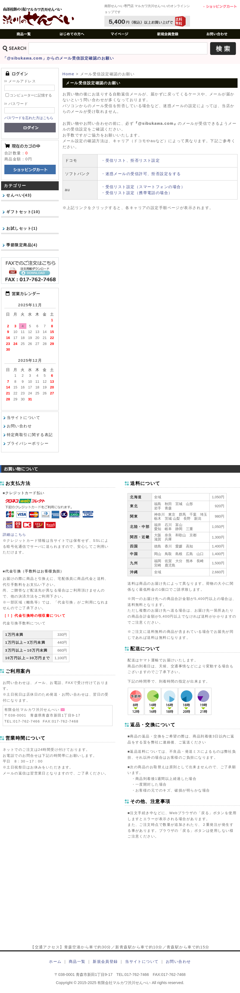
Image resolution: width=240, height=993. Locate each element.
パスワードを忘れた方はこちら (28, 118)
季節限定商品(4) (22, 245)
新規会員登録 (105, 961)
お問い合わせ (19, 426)
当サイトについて (23, 418)
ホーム (55, 961)
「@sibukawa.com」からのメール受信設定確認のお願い (58, 58)
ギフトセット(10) (23, 212)
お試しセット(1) (22, 228)
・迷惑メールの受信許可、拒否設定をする (141, 174)
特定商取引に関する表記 (30, 435)
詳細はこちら (14, 535)
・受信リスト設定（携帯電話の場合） (136, 193)
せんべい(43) (19, 195)
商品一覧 (77, 961)
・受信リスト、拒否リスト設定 (130, 160)
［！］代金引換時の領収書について (34, 616)
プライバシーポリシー (28, 443)
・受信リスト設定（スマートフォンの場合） (143, 187)
